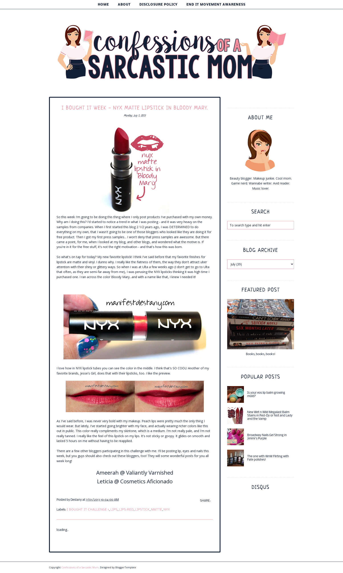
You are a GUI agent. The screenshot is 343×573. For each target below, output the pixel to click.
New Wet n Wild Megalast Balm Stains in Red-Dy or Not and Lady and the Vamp (269, 416)
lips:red (126, 509)
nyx (166, 509)
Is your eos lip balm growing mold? (266, 394)
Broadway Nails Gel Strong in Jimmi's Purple (267, 437)
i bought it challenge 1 (88, 509)
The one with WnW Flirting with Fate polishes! (268, 458)
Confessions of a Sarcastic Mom (80, 567)
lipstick (142, 509)
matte (156, 509)
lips (114, 509)
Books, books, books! (260, 354)
